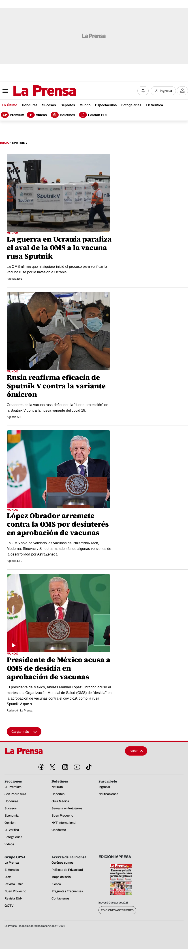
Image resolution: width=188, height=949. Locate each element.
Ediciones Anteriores (117, 910)
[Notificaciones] (143, 90)
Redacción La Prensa (19, 710)
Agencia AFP (14, 417)
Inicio (4, 143)
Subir (136, 751)
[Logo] (33, 91)
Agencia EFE (14, 279)
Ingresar (166, 91)
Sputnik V (20, 143)
